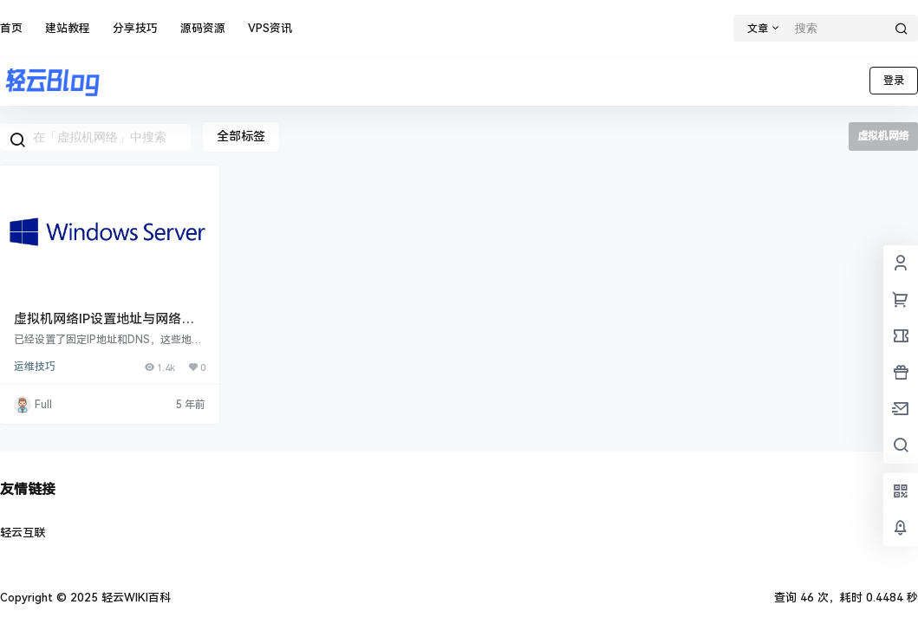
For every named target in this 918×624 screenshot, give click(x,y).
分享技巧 (135, 28)
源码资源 (202, 28)
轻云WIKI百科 (134, 597)
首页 (11, 28)
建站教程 (67, 28)
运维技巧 (34, 367)
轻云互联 (22, 532)
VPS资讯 (270, 28)
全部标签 (241, 136)
